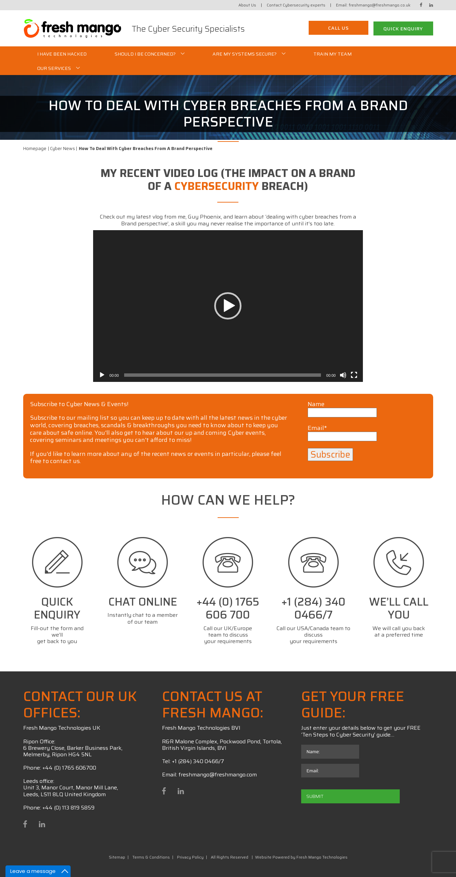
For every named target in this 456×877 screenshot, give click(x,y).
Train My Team (332, 54)
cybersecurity (216, 186)
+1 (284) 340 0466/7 (198, 761)
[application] (228, 306)
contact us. (65, 461)
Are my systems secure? (244, 54)
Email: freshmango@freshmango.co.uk (373, 5)
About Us (247, 5)
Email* (342, 433)
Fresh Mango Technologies (322, 857)
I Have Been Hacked (62, 54)
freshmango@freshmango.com (217, 774)
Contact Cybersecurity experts (296, 5)
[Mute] (343, 375)
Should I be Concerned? (145, 54)
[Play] (102, 375)
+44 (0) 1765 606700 (69, 767)
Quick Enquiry (403, 28)
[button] (227, 305)
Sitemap (117, 857)
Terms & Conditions (151, 857)
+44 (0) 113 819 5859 (68, 807)
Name (342, 409)
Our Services (54, 68)
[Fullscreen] (354, 375)
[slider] (222, 375)
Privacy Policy (190, 857)
